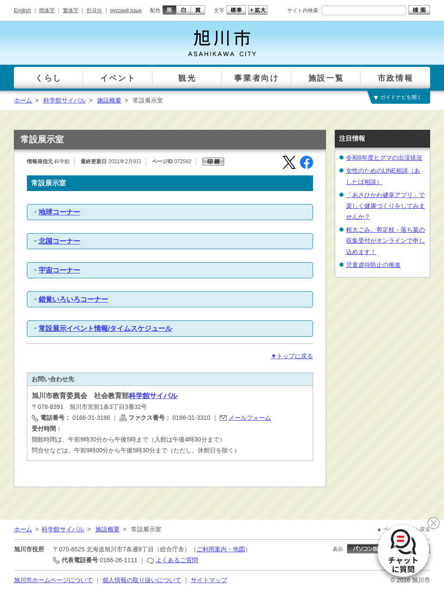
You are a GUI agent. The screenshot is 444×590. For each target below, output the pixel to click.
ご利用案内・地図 (220, 549)
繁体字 (70, 10)
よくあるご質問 (177, 560)
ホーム (23, 100)
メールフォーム (250, 417)
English (22, 10)
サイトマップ (209, 580)
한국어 (94, 10)
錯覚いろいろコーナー (73, 299)
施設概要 (109, 100)
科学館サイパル (64, 100)
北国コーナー (59, 241)
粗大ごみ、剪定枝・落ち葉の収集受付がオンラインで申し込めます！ (385, 240)
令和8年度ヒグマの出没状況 (384, 157)
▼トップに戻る (292, 356)
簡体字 (47, 10)
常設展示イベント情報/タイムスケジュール (105, 328)
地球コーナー (59, 212)
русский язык (125, 10)
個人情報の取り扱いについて (141, 580)
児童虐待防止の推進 (373, 264)
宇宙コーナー (59, 270)
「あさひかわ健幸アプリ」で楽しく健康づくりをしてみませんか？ (385, 205)
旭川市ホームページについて (53, 580)
